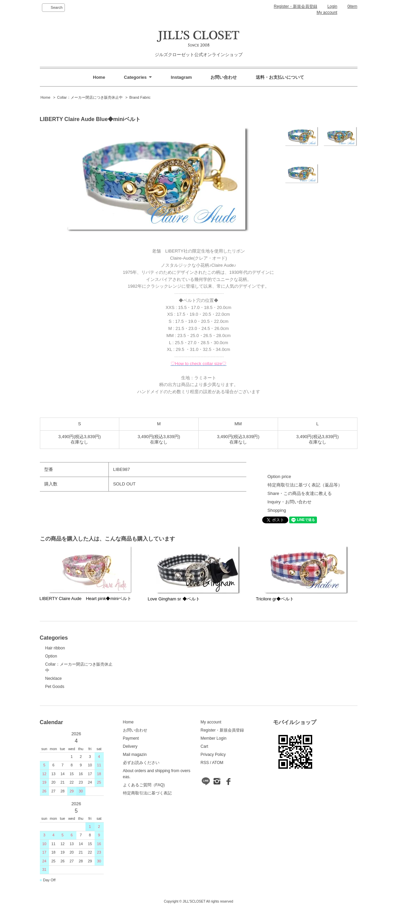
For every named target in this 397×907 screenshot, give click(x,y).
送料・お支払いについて (280, 77)
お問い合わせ (223, 77)
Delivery (130, 746)
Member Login (214, 738)
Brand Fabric (140, 97)
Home (99, 77)
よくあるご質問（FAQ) (144, 785)
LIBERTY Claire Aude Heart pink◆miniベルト (86, 598)
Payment (131, 738)
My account (327, 12)
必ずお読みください (141, 762)
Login (332, 6)
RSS (205, 762)
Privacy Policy (213, 754)
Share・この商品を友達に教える (300, 493)
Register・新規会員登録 (295, 6)
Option (51, 656)
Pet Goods (55, 686)
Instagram (181, 77)
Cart (204, 746)
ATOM (217, 762)
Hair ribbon (55, 648)
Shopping (277, 510)
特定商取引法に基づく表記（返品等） (305, 484)
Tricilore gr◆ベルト (275, 598)
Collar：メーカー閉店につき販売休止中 (90, 97)
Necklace (53, 678)
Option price (279, 476)
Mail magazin (135, 754)
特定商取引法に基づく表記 (147, 793)
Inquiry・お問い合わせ (290, 501)
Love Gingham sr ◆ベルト (174, 598)
